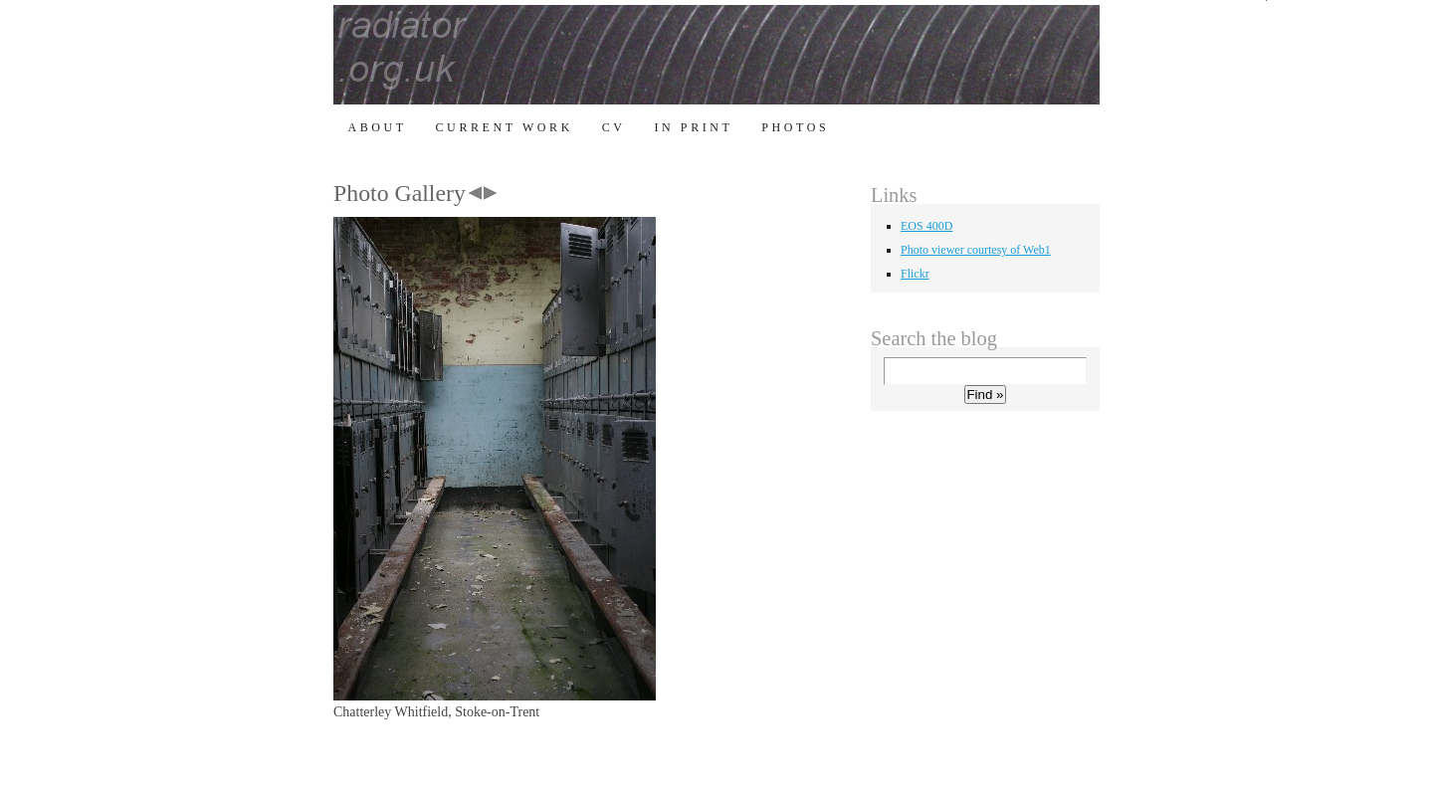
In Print (693, 127)
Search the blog (934, 338)
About (376, 127)
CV (614, 127)
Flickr (915, 274)
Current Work (504, 127)
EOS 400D (926, 226)
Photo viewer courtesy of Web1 (976, 250)
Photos (795, 127)
